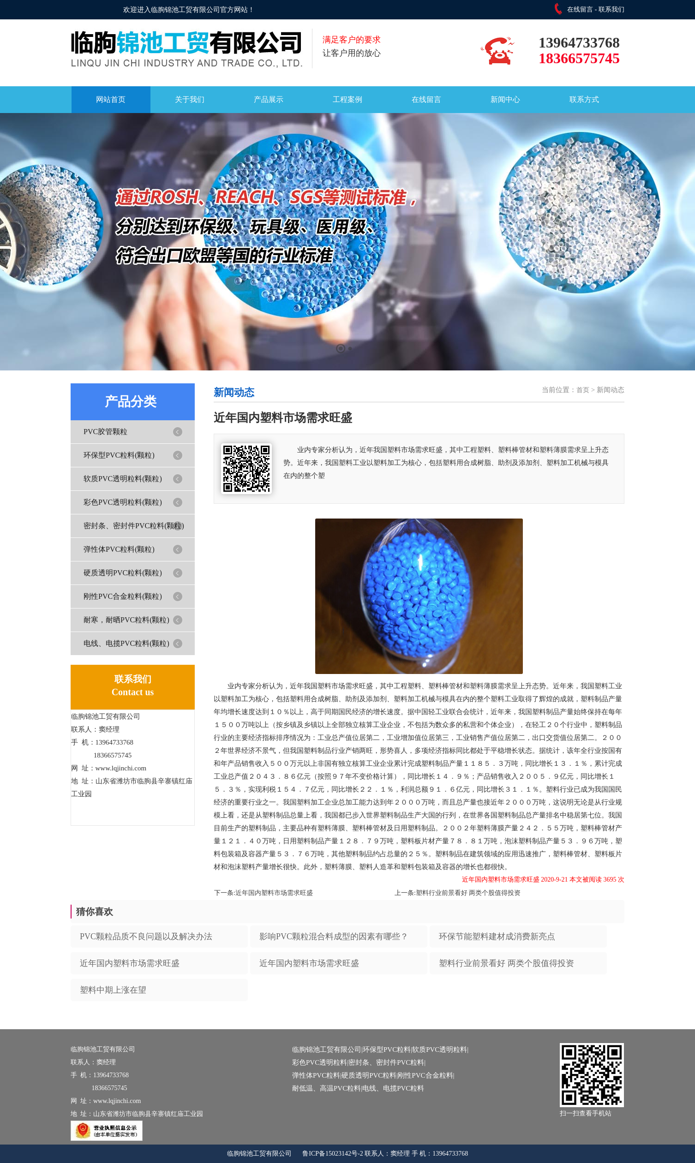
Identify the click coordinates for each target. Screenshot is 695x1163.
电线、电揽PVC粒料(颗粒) (126, 643)
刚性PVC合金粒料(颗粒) (123, 596)
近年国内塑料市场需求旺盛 (274, 892)
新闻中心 (505, 99)
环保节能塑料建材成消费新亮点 (497, 936)
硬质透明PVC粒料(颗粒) (123, 573)
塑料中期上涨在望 (113, 990)
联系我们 (611, 9)
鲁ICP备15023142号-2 (332, 1153)
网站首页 (111, 99)
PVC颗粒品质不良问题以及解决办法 (146, 936)
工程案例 (347, 99)
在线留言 (580, 9)
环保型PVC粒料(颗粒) (119, 455)
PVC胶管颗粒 (105, 431)
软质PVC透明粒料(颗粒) (123, 479)
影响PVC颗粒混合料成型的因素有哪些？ (333, 936)
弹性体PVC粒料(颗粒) (119, 549)
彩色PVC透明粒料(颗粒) (123, 502)
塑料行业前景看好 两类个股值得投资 (468, 892)
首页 (582, 390)
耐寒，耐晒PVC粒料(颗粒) (126, 620)
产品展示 (268, 99)
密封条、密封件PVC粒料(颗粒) (134, 526)
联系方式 (584, 99)
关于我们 (189, 99)
